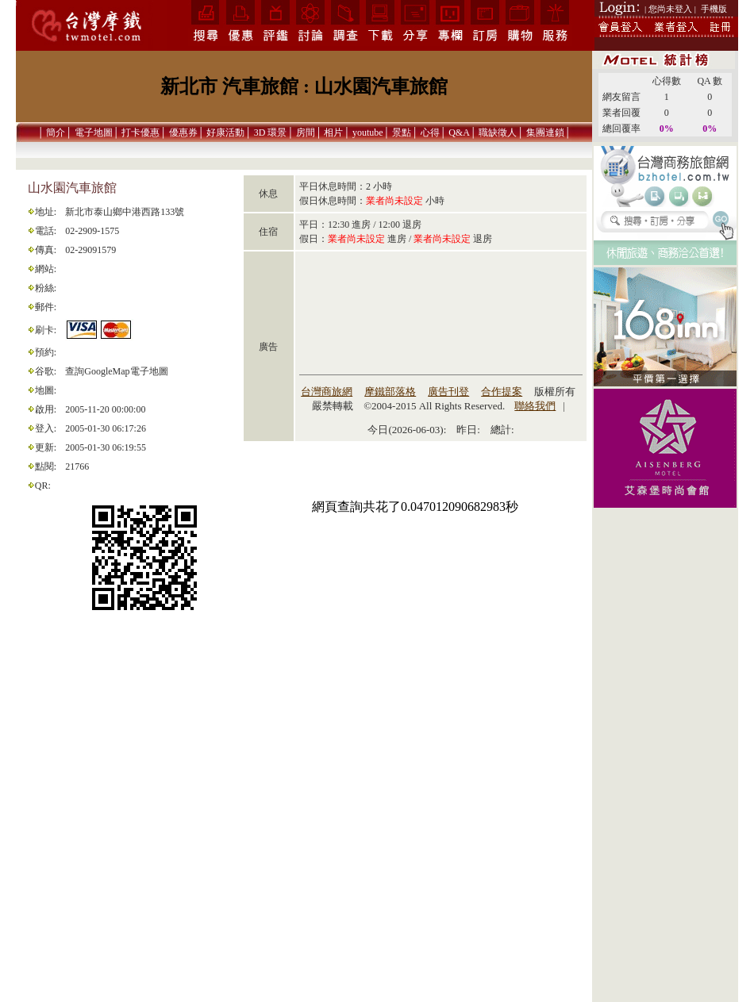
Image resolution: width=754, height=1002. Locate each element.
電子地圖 (94, 132)
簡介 (55, 132)
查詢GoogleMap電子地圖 (116, 371)
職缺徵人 (498, 132)
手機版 (714, 8)
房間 (305, 132)
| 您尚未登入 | (670, 8)
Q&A (459, 132)
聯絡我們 (535, 406)
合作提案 (501, 391)
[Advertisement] (665, 762)
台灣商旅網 (326, 391)
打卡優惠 (140, 132)
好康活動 (225, 132)
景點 (401, 132)
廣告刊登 (448, 391)
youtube (367, 132)
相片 (333, 132)
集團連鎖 (545, 132)
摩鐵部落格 (390, 391)
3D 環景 (270, 132)
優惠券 (183, 132)
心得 (430, 132)
